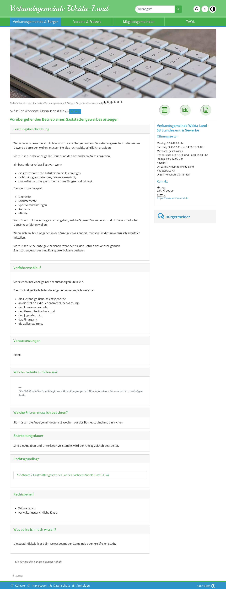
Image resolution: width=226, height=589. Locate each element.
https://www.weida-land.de (172, 198)
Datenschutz (61, 585)
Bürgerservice (83, 103)
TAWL (190, 21)
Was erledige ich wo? (102, 103)
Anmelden (83, 585)
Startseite (37, 103)
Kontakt (19, 585)
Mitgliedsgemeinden (138, 21)
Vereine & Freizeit (87, 21)
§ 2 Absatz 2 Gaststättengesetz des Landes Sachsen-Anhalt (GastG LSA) (63, 475)
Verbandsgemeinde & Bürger (35, 21)
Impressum (39, 585)
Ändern (75, 111)
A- (205, 9)
